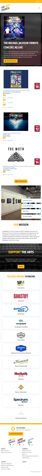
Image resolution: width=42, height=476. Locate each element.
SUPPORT (3, 462)
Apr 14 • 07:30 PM (21, 173)
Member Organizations (7, 465)
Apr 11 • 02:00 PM (16, 101)
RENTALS (3, 449)
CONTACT (24, 462)
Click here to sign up (16, 433)
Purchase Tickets (10, 61)
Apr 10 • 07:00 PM (16, 96)
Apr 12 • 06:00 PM (12, 139)
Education (25, 211)
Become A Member (27, 216)
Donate (21, 266)
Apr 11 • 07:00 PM (16, 106)
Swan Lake (6, 134)
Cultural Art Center (6, 452)
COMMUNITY (25, 449)
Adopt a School (26, 450)
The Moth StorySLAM (9, 168)
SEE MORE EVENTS (21, 181)
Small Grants (4, 467)
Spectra (24, 454)
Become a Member (6, 463)
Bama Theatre (5, 450)
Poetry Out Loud (26, 452)
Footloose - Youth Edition (11, 92)
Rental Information (28, 206)
